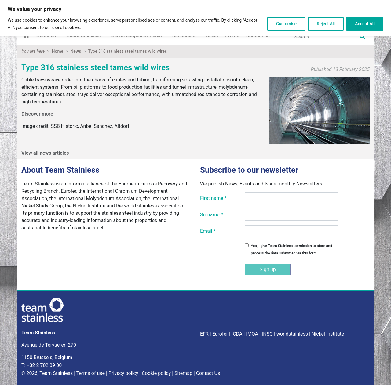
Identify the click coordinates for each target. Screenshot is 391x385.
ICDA (237, 334)
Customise (286, 23)
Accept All (365, 23)
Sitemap (183, 373)
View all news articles (45, 153)
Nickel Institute (328, 334)
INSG (267, 334)
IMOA (252, 334)
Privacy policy (123, 373)
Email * (207, 231)
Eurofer (220, 334)
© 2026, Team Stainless (47, 373)
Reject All (326, 23)
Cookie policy (156, 373)
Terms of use (90, 373)
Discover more (37, 114)
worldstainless (292, 334)
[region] (195, 18)
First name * (213, 198)
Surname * (211, 215)
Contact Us (208, 373)
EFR (204, 334)
